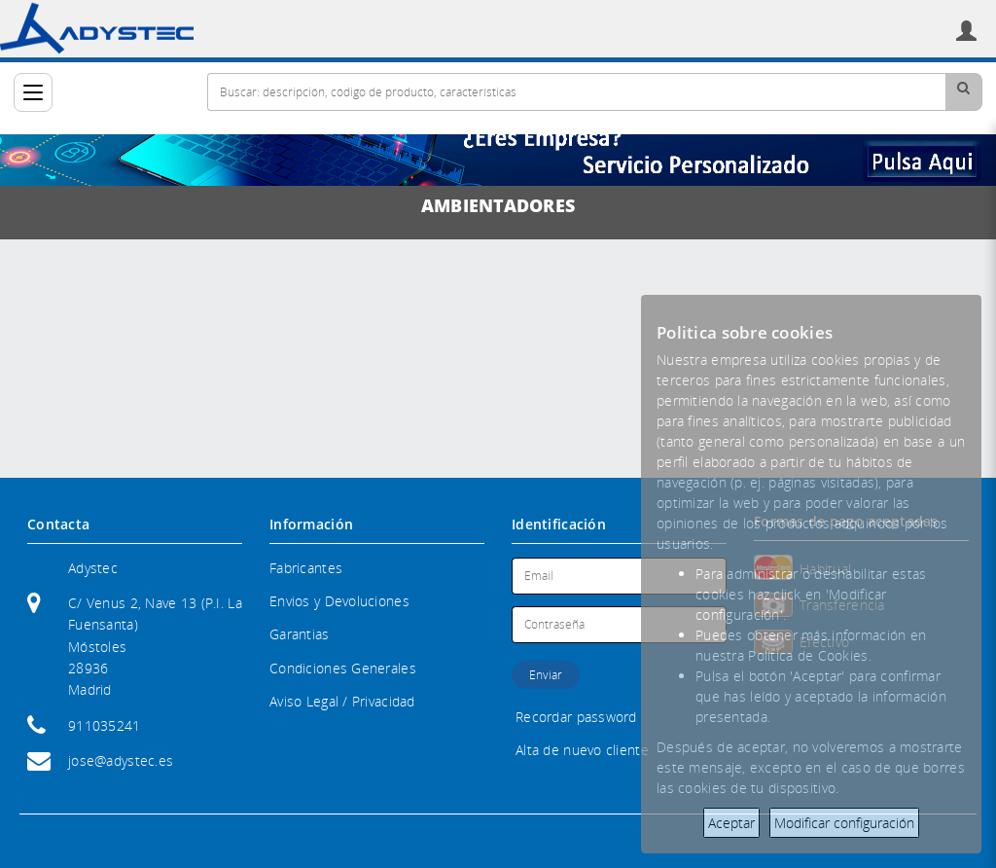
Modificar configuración (844, 823)
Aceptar (731, 823)
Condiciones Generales (342, 668)
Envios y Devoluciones (339, 601)
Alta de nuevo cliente (582, 750)
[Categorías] (33, 92)
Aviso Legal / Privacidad (342, 701)
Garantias (299, 634)
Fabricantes (305, 568)
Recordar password (576, 716)
